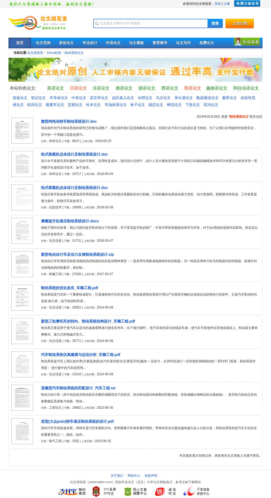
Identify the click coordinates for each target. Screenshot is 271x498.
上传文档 (239, 23)
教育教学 (160, 43)
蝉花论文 (174, 105)
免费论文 (206, 43)
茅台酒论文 (183, 98)
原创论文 (66, 43)
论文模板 (136, 43)
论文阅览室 (35, 53)
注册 (227, 4)
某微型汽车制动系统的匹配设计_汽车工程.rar (78, 388)
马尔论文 (163, 98)
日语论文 (78, 88)
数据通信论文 (207, 98)
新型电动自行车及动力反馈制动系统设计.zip (77, 254)
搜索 (215, 23)
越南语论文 (216, 88)
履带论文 (229, 98)
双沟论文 (211, 105)
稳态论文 (155, 105)
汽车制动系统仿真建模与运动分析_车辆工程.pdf (80, 354)
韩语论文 (192, 88)
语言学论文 (99, 98)
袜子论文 (137, 105)
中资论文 (78, 98)
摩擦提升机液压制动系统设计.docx (70, 221)
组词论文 (34, 105)
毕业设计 (90, 43)
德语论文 (146, 88)
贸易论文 (75, 105)
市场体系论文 (116, 105)
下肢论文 (192, 105)
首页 (20, 43)
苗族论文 (20, 98)
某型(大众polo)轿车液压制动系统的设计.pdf (77, 421)
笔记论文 (38, 98)
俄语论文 (124, 88)
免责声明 (150, 476)
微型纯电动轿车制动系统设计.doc (69, 121)
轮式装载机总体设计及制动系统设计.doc (74, 154)
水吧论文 (145, 98)
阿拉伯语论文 (246, 88)
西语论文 (169, 88)
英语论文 (55, 88)
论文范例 (43, 43)
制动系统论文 (74, 53)
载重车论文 (55, 105)
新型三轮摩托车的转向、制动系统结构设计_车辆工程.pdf (88, 321)
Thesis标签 (54, 53)
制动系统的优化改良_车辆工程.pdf (69, 288)
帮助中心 (134, 476)
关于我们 (117, 476)
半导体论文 (58, 98)
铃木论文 (93, 105)
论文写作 (183, 43)
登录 (218, 4)
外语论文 (113, 43)
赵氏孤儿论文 (123, 98)
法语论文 (101, 88)
